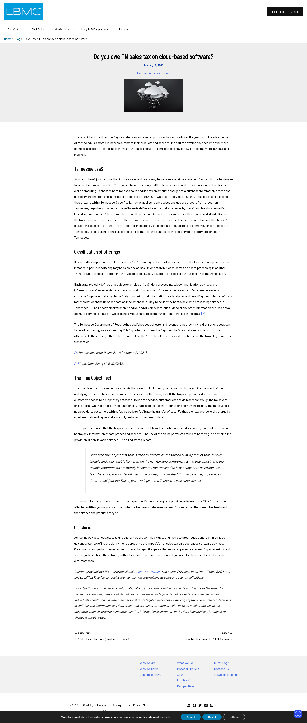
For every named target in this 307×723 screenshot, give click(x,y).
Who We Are (15, 29)
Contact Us (221, 669)
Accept (190, 717)
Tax (139, 73)
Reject (212, 717)
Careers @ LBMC (150, 674)
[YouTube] (212, 705)
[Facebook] (194, 705)
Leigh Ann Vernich (148, 571)
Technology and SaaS (156, 73)
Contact (296, 11)
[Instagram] (206, 705)
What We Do (38, 29)
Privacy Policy (132, 705)
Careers (121, 29)
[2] (203, 313)
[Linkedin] (188, 705)
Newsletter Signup (226, 674)
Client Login (278, 11)
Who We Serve (62, 29)
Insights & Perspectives (93, 29)
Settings (234, 717)
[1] (91, 307)
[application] (22, 29)
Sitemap (117, 705)
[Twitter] (200, 705)
